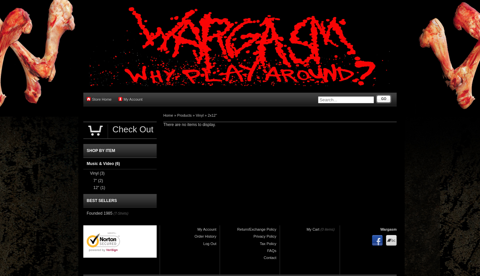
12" (99, 187)
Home (168, 115)
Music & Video (103, 163)
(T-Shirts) (120, 213)
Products (184, 115)
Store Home (99, 99)
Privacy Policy (265, 236)
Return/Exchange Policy (256, 229)
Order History (205, 236)
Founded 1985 (99, 213)
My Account (130, 99)
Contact (270, 258)
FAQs (271, 251)
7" (98, 180)
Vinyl (200, 115)
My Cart (313, 229)
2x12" (212, 115)
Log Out (209, 244)
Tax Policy (268, 244)
